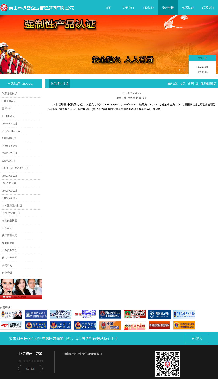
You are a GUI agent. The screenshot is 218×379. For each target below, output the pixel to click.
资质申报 (168, 7)
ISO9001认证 (9, 101)
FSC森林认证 (9, 183)
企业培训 (7, 272)
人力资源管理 (9, 250)
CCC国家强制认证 (12, 205)
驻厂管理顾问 (9, 235)
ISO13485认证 (9, 153)
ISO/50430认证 (10, 198)
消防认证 (148, 7)
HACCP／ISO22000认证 (15, 168)
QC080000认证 (10, 146)
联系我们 (208, 7)
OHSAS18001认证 (12, 131)
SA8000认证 (8, 160)
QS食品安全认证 (11, 213)
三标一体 (7, 108)
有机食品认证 (9, 220)
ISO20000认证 (9, 190)
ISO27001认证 (9, 175)
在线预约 (197, 338)
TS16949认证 (9, 138)
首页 (108, 7)
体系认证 (188, 7)
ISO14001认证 (9, 123)
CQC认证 (7, 228)
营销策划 (7, 265)
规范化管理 (8, 243)
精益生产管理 (9, 257)
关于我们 (128, 7)
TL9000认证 (8, 116)
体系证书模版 (9, 93)
